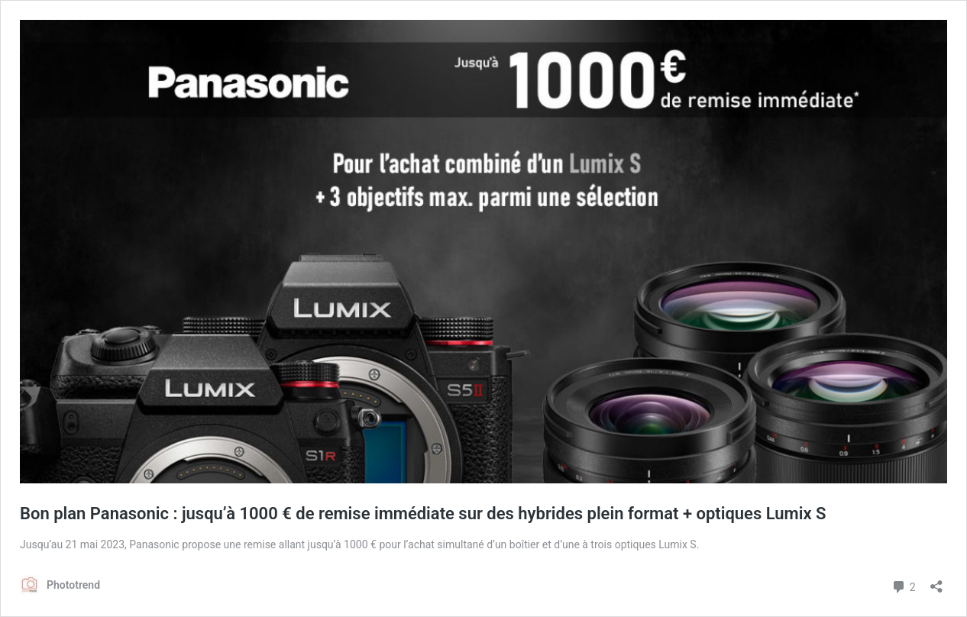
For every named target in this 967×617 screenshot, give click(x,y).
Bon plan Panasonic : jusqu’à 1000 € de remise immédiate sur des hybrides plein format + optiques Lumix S (423, 513)
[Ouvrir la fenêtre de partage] (936, 581)
